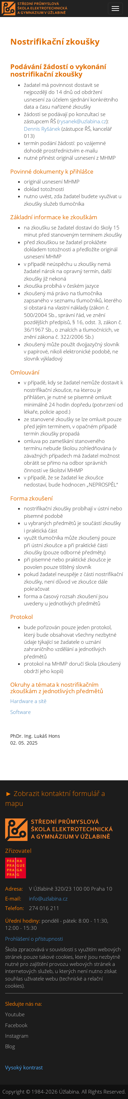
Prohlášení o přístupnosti (34, 938)
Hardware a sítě (28, 701)
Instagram (16, 1035)
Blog (10, 1046)
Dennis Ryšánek (42, 128)
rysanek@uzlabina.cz (82, 121)
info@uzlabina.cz (48, 898)
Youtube (15, 1014)
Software (20, 711)
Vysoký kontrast (24, 1067)
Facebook (16, 1025)
